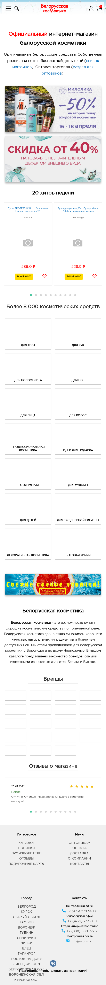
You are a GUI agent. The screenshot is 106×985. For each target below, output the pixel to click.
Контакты (79, 864)
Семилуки (26, 938)
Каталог (26, 843)
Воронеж (26, 927)
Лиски (26, 943)
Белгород (26, 906)
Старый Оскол (26, 917)
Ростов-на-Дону (26, 959)
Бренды (53, 679)
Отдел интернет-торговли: (79, 926)
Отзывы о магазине (53, 766)
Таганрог (26, 953)
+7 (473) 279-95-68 (79, 911)
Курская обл (26, 980)
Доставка (79, 853)
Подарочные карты (26, 864)
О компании (79, 858)
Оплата (79, 848)
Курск (26, 911)
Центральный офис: (79, 906)
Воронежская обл (26, 974)
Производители (26, 853)
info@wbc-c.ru (79, 941)
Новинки (26, 848)
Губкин (26, 932)
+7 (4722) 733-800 (79, 921)
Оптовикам (79, 843)
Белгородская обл (26, 969)
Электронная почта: (79, 936)
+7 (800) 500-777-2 (79, 931)
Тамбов (26, 922)
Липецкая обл (26, 964)
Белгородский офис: (79, 916)
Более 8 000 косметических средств (53, 307)
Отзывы (26, 858)
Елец (26, 948)
